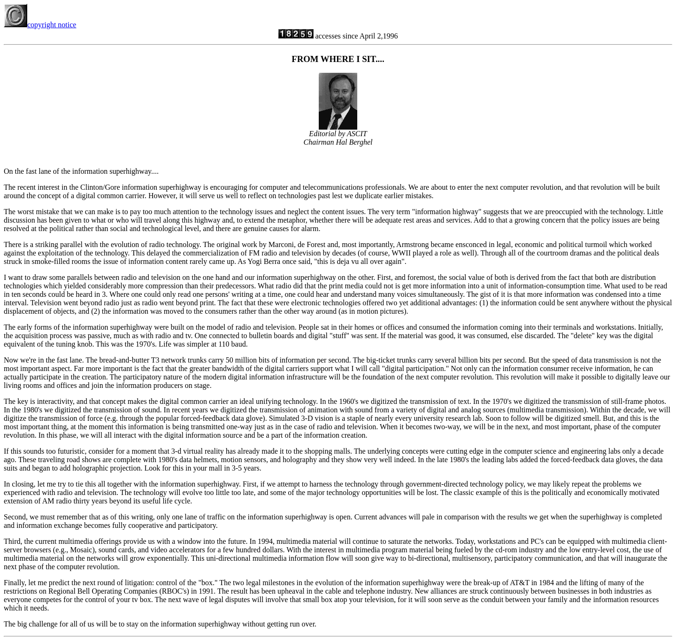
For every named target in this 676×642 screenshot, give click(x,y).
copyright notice (40, 25)
